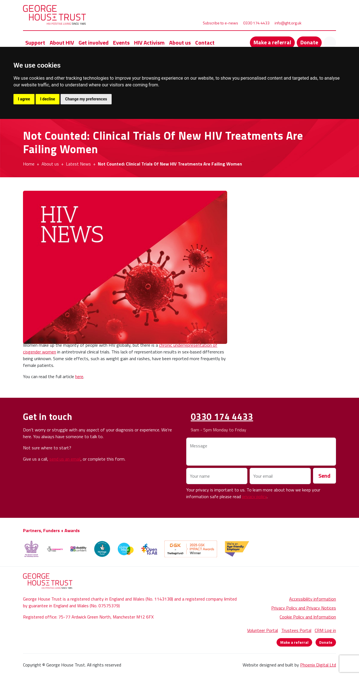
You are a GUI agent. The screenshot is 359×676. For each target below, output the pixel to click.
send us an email (64, 459)
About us (50, 163)
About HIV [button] (62, 42)
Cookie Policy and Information (308, 616)
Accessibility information (312, 598)
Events (121, 42)
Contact (205, 42)
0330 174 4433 (256, 23)
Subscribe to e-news (220, 23)
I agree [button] (24, 99)
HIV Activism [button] (149, 42)
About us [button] (180, 42)
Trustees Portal (296, 630)
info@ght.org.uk (288, 23)
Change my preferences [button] (86, 99)
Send (324, 475)
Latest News (78, 163)
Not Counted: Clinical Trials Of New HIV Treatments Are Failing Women (170, 163)
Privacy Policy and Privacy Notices (303, 607)
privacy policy (254, 496)
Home (28, 163)
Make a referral (272, 42)
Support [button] (35, 42)
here (79, 376)
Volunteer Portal (262, 630)
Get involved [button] (94, 42)
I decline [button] (47, 99)
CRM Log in (325, 630)
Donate (309, 42)
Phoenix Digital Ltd (318, 664)
